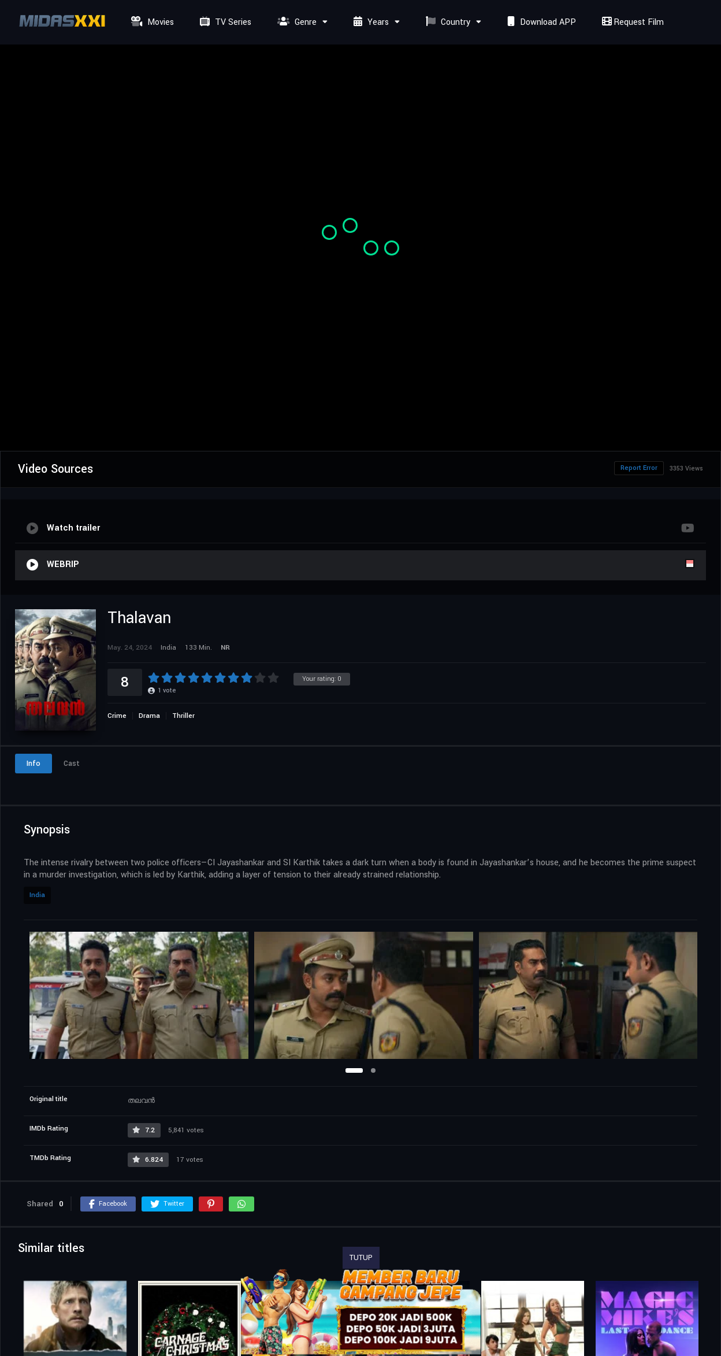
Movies (151, 22)
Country (446, 22)
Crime (117, 716)
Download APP (540, 22)
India (37, 895)
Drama (149, 716)
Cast (72, 763)
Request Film (631, 22)
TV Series (224, 22)
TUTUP (361, 1258)
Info (33, 763)
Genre (295, 22)
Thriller (183, 716)
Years (370, 22)
